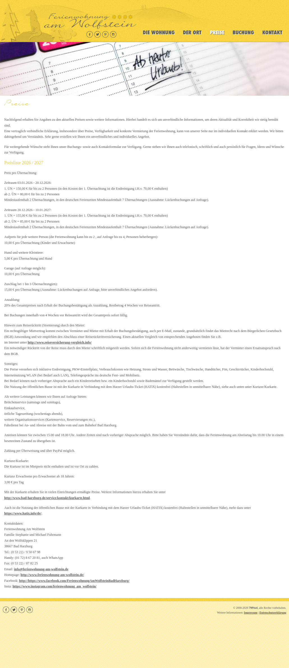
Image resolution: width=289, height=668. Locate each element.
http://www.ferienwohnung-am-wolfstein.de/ (52, 575)
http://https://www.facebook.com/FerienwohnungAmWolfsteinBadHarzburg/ (74, 581)
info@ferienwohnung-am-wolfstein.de (41, 569)
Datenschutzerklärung (272, 612)
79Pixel (253, 607)
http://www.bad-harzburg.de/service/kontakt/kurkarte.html (47, 498)
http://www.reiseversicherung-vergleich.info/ (60, 342)
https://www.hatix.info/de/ (23, 513)
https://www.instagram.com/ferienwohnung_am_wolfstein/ (55, 586)
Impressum (250, 612)
